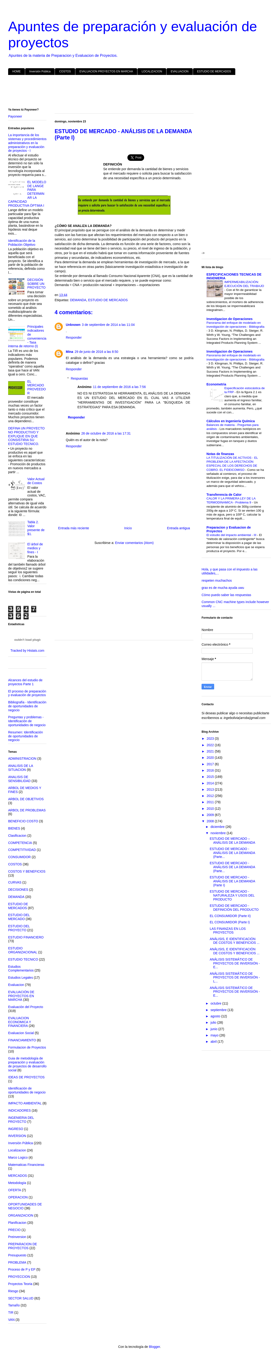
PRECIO (14, 1230)
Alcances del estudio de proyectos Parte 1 (25, 682)
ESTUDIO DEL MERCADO (19, 917)
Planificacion (17, 1222)
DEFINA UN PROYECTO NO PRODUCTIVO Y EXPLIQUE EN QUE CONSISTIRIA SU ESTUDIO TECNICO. (26, 436)
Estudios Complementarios (21, 968)
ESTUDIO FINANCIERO (25, 937)
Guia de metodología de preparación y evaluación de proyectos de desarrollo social (27, 1064)
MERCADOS (17, 1175)
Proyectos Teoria (20, 1284)
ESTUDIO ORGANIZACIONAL (22, 950)
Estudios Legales (20, 977)
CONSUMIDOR (19, 857)
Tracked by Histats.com (27, 650)
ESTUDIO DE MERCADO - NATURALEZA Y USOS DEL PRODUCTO (232, 895)
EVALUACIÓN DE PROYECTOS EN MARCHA (21, 996)
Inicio (128, 528)
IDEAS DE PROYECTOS (26, 1077)
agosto (215, 1016)
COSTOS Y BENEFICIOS (26, 871)
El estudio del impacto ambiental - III (231, 535)
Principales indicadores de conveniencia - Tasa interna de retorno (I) (27, 336)
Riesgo (13, 1291)
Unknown (73, 325)
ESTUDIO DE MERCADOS (214, 71)
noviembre (218, 833)
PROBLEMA (17, 1262)
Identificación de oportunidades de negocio (27, 1090)
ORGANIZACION (20, 1215)
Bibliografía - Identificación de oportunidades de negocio (27, 706)
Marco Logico (18, 1157)
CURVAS (14, 882)
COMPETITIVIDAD (22, 850)
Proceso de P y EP (21, 1269)
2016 (211, 770)
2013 (211, 789)
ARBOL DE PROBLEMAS (27, 810)
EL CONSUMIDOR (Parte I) (230, 922)
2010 (211, 808)
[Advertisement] (139, 92)
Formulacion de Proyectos (27, 1047)
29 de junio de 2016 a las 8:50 (96, 352)
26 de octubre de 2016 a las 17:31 (106, 433)
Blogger (154, 1347)
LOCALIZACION (152, 71)
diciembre (218, 827)
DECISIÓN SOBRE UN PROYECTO (36, 284)
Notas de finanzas (220, 454)
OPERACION (18, 1197)
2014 (211, 783)
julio (213, 1022)
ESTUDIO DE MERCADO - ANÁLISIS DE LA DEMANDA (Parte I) (232, 881)
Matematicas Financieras (26, 1165)
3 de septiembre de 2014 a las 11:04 (108, 325)
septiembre (218, 1010)
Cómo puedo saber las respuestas (226, 595)
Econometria (216, 384)
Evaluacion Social (21, 1033)
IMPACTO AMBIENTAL (25, 1103)
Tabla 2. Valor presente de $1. (36, 528)
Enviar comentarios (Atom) (134, 543)
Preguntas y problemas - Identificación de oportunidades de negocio (27, 721)
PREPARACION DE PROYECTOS (22, 1246)
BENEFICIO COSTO (23, 821)
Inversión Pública (39, 71)
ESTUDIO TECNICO (23, 959)
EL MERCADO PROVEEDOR (36, 387)
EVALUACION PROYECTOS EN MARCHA (106, 71)
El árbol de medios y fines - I (35, 548)
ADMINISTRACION (22, 758)
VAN (11, 1320)
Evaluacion (16, 985)
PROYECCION (19, 1276)
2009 (211, 815)
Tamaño (14, 1305)
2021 (211, 751)
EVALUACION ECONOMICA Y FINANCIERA (19, 1022)
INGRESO (15, 1129)
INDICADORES (19, 1110)
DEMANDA (78, 300)
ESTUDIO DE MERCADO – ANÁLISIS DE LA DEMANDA (232, 840)
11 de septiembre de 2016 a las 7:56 (119, 387)
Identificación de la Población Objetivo (21, 242)
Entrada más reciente (73, 528)
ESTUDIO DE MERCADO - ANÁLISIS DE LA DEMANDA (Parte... (232, 853)
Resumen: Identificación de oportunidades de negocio (25, 736)
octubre (216, 1003)
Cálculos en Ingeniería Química (230, 421)
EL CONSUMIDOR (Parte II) (230, 916)
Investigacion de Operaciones (229, 319)
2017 (211, 764)
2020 (211, 757)
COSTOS (65, 71)
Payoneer (15, 116)
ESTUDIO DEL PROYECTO (19, 928)
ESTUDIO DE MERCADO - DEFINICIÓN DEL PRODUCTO (234, 907)
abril (213, 1041)
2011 (211, 802)
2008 (211, 821)
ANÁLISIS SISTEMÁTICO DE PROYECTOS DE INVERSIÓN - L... (235, 977)
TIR (10, 1312)
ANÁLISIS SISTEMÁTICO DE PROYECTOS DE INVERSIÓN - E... (235, 963)
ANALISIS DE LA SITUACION (20, 768)
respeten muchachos (217, 580)
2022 (211, 745)
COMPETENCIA (20, 843)
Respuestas (79, 379)
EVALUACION (179, 71)
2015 (211, 777)
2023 (211, 738)
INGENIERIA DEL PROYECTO (21, 1119)
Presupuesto (17, 1255)
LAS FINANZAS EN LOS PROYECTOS (228, 930)
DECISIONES (18, 889)
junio (214, 1029)
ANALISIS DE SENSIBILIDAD (19, 779)
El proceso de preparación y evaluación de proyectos (27, 693)
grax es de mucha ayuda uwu (223, 588)
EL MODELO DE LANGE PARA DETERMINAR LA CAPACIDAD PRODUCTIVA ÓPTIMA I (27, 193)
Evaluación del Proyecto (25, 1007)
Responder (74, 337)
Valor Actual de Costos (36, 481)
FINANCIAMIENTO (22, 1040)
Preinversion (17, 1237)
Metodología (17, 1183)
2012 (211, 796)
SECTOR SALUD (20, 1298)
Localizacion (17, 1150)
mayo (214, 1035)
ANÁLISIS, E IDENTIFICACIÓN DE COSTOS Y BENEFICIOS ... (234, 941)
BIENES (14, 828)
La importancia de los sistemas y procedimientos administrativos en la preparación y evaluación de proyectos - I (27, 142)
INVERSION (17, 1136)
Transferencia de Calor (224, 494)
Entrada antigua (178, 528)
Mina (69, 352)
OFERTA (14, 1190)
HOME (16, 71)
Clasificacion (17, 835)
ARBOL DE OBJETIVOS (26, 799)
